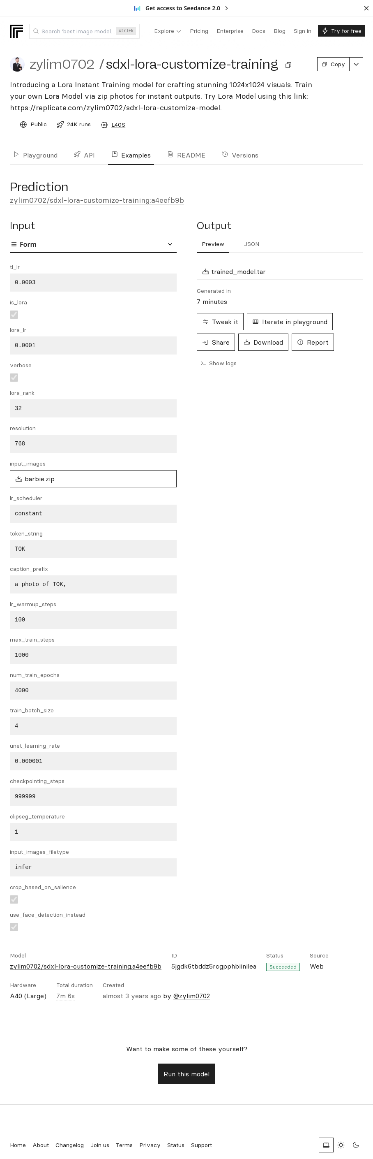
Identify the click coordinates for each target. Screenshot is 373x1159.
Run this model (186, 1074)
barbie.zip (35, 479)
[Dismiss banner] (366, 8)
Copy (333, 64)
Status (175, 1145)
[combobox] (84, 31)
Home (18, 1145)
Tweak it (220, 322)
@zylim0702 (191, 996)
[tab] (213, 244)
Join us (99, 1145)
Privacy (150, 1145)
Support (201, 1145)
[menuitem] (167, 31)
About (40, 1145)
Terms (124, 1145)
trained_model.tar (234, 271)
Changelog (69, 1145)
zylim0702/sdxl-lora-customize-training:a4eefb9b (97, 200)
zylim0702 (62, 64)
